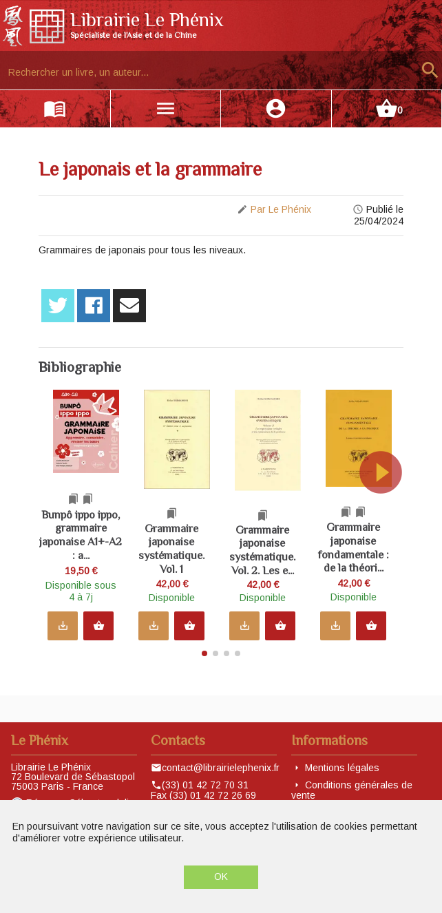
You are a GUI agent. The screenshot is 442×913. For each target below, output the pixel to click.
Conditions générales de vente (351, 790)
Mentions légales (342, 767)
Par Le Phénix (281, 209)
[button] (390, 532)
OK (221, 876)
